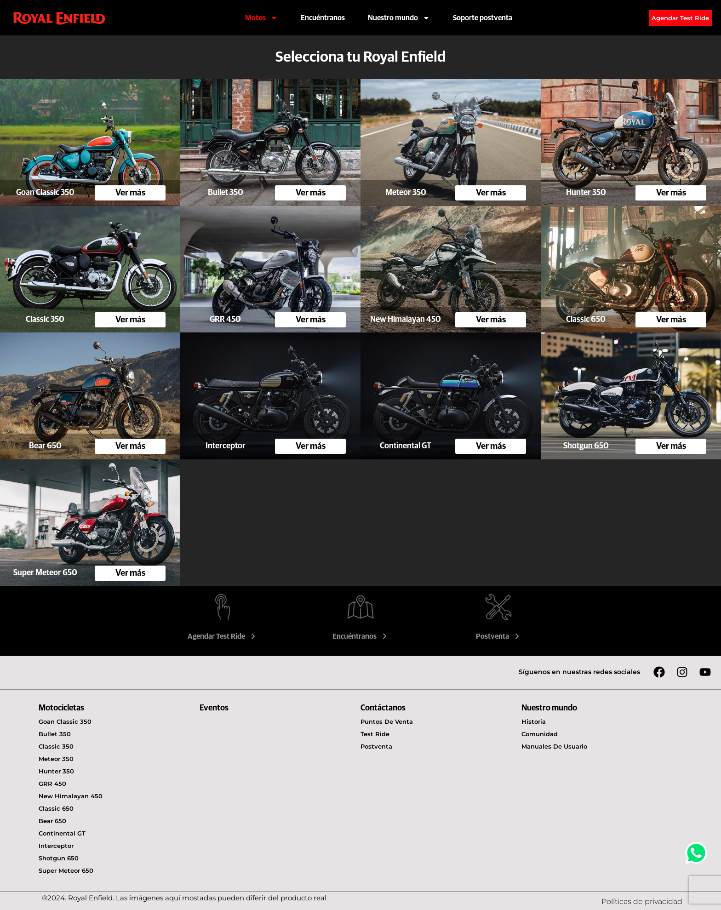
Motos (261, 18)
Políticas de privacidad (641, 901)
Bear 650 (52, 820)
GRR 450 (52, 783)
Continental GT (62, 833)
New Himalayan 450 (71, 796)
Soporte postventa (482, 18)
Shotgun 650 (59, 858)
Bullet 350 (55, 734)
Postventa (498, 636)
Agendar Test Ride (223, 636)
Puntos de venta (386, 721)
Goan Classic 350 (65, 721)
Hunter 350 (56, 771)
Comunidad (539, 734)
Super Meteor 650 (66, 870)
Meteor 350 (56, 758)
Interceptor (56, 845)
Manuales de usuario (554, 746)
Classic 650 (56, 808)
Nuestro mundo (399, 18)
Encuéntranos (323, 18)
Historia (533, 721)
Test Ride (374, 734)
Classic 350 (56, 746)
